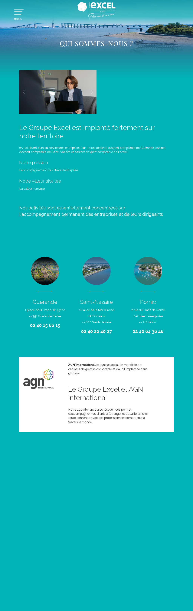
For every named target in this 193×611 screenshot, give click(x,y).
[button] (23, 92)
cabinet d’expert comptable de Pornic (101, 152)
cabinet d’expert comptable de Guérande (125, 148)
